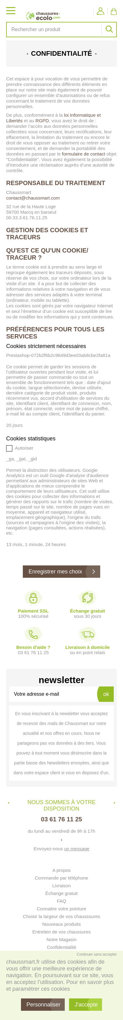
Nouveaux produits (61, 924)
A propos (61, 870)
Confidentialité (61, 947)
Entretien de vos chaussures (61, 931)
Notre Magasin (62, 939)
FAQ (61, 901)
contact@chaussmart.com (33, 197)
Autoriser (19, 448)
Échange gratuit (61, 893)
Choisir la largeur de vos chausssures (61, 916)
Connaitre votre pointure (61, 908)
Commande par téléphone (61, 877)
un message (76, 848)
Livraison (61, 885)
